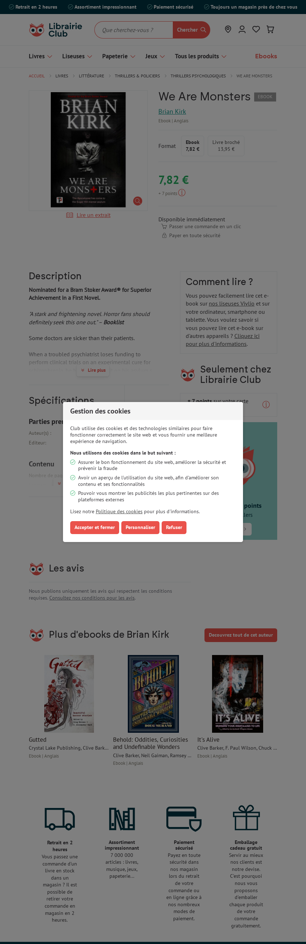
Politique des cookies (119, 511)
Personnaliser (140, 527)
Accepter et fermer (95, 527)
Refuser (174, 527)
